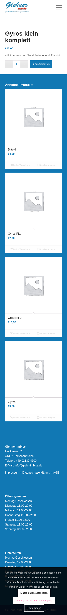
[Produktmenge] (16, 64)
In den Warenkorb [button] (20, 165)
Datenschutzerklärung (36, 472)
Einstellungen (34, 608)
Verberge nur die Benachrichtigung (34, 600)
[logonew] (28, 7)
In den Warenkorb (41, 64)
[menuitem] (57, 7)
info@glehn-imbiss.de (28, 465)
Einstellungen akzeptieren (34, 593)
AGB (56, 472)
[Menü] (57, 7)
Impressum (12, 472)
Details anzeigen (46, 165)
